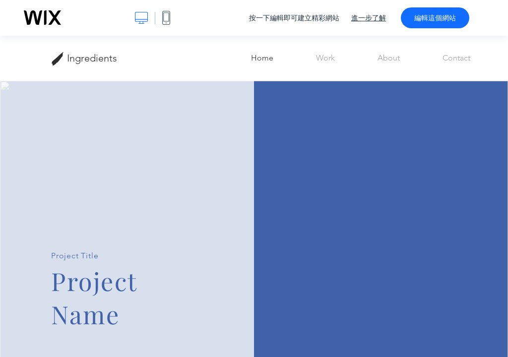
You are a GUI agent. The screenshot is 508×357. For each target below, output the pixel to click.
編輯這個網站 (435, 17)
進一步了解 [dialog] (368, 17)
